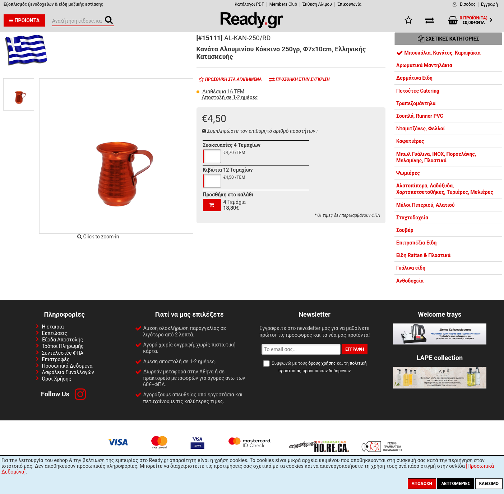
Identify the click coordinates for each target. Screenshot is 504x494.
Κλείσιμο (489, 483)
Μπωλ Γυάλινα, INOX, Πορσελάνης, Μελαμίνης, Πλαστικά (436, 157)
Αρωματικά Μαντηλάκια (424, 65)
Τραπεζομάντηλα (415, 103)
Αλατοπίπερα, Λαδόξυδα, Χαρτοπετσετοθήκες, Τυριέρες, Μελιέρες (444, 189)
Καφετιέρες (410, 141)
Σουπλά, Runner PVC (419, 116)
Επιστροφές (56, 359)
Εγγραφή (489, 4)
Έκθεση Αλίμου (317, 4)
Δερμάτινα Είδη (414, 78)
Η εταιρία (53, 327)
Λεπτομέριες (455, 483)
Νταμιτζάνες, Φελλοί (420, 128)
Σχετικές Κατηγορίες (448, 39)
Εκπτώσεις (54, 333)
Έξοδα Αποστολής (62, 339)
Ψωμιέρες (408, 173)
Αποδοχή (422, 483)
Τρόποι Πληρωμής (63, 346)
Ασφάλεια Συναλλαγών (68, 372)
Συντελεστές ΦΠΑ (63, 353)
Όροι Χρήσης (56, 379)
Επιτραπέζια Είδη (416, 243)
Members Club (283, 4)
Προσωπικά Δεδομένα (67, 366)
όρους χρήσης (322, 363)
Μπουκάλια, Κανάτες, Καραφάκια (438, 53)
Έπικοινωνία (349, 4)
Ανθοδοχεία (410, 281)
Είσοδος (468, 4)
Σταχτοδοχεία (412, 217)
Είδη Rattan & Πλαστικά (423, 255)
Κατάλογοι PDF (249, 4)
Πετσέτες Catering (417, 91)
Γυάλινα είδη (410, 268)
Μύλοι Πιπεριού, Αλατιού (425, 205)
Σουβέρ (404, 230)
